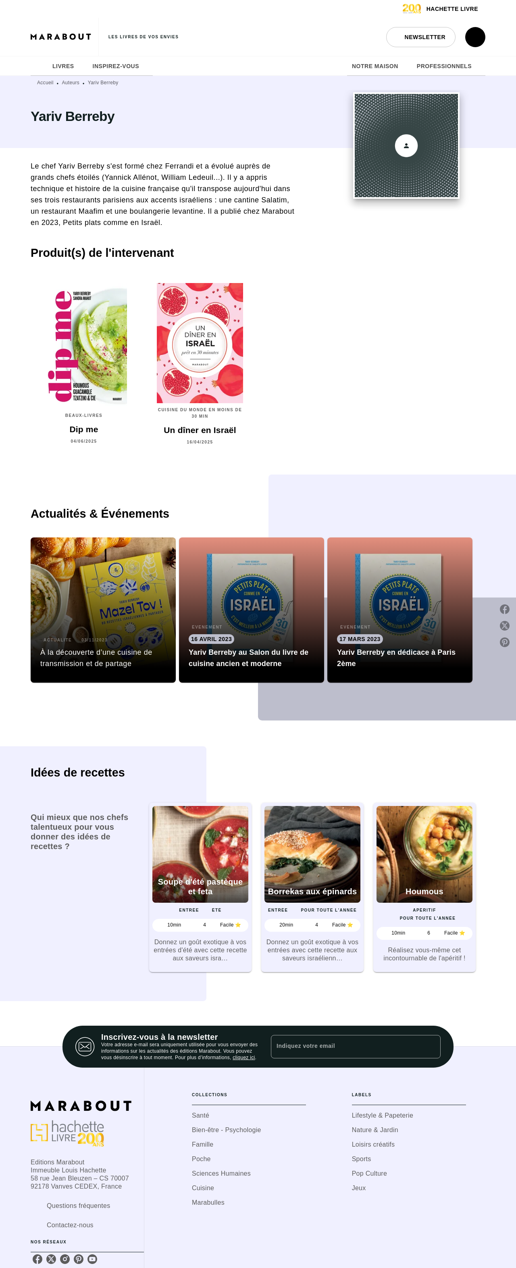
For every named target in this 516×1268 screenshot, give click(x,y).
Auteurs (70, 82)
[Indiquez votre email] (345, 1046)
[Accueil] (64, 37)
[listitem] (37, 1259)
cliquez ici (244, 1057)
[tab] (39, 66)
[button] (421, 37)
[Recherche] (475, 37)
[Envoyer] (431, 1046)
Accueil (45, 82)
